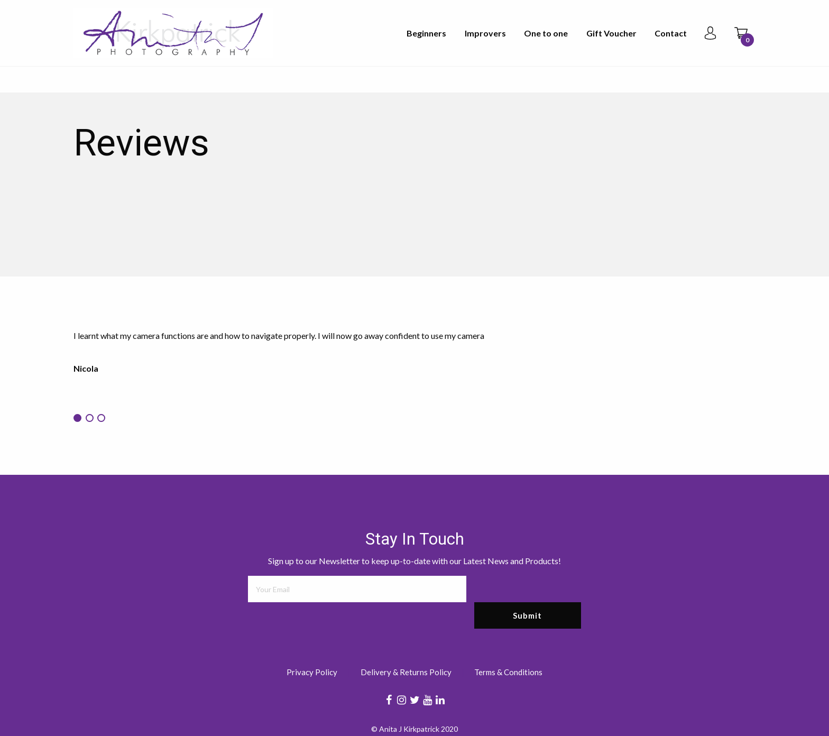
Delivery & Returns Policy (406, 672)
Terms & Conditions (508, 672)
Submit (527, 615)
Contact (671, 33)
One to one (546, 33)
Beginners (426, 33)
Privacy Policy (312, 672)
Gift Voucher (611, 33)
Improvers (485, 33)
